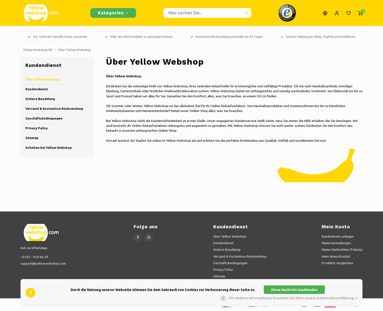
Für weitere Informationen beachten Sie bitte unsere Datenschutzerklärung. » (293, 298)
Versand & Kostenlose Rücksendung (54, 109)
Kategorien (113, 13)
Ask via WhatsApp (34, 249)
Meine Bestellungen (336, 244)
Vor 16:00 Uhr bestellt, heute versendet (57, 38)
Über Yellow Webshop (74, 50)
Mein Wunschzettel (336, 257)
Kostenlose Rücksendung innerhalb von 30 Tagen (227, 38)
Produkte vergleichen (337, 264)
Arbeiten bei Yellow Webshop (48, 148)
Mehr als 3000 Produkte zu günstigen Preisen (139, 38)
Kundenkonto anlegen (338, 237)
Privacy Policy (36, 129)
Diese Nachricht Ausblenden (294, 290)
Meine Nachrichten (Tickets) (342, 250)
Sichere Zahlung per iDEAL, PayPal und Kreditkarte (318, 38)
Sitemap (32, 139)
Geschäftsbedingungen (44, 119)
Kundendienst (36, 90)
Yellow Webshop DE (37, 50)
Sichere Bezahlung (40, 100)
